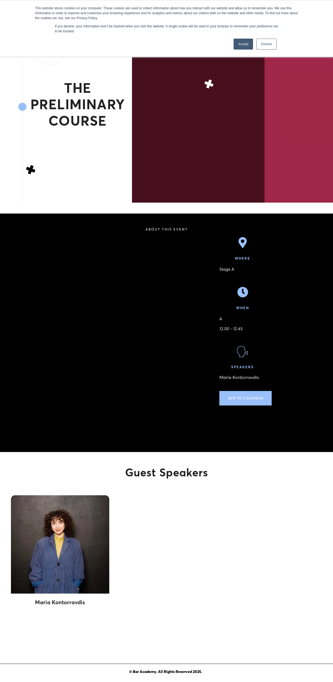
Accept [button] (243, 44)
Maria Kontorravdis (239, 377)
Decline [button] (266, 44)
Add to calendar (246, 398)
